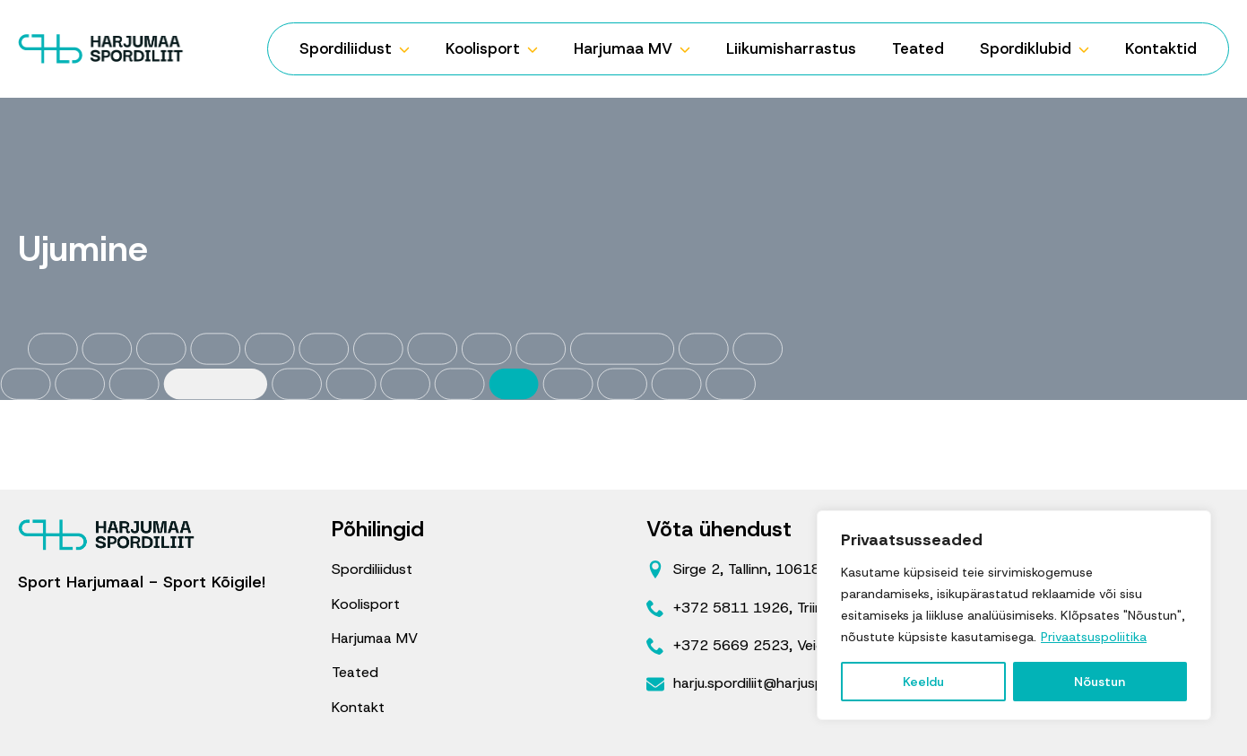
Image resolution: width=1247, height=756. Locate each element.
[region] (1014, 615)
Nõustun (1099, 681)
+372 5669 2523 (731, 645)
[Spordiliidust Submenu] (410, 48)
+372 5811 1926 (731, 607)
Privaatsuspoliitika (1094, 637)
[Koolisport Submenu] (538, 48)
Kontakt (358, 707)
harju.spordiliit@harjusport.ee (768, 682)
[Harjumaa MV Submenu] (690, 48)
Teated (918, 48)
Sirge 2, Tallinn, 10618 (746, 569)
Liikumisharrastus (791, 48)
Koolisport (483, 48)
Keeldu (923, 681)
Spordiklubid (1025, 48)
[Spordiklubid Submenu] (1089, 48)
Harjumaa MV (623, 48)
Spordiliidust (345, 48)
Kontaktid (1161, 48)
